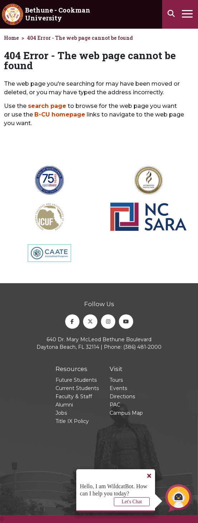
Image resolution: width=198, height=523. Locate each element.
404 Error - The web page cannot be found (80, 37)
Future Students (76, 380)
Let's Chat (132, 501)
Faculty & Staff (73, 396)
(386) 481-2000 (142, 347)
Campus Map (126, 413)
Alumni (64, 404)
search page (47, 106)
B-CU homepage (59, 114)
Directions (122, 396)
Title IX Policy (72, 421)
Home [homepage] (11, 37)
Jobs (61, 413)
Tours (116, 380)
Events (118, 388)
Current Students (77, 388)
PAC (115, 404)
